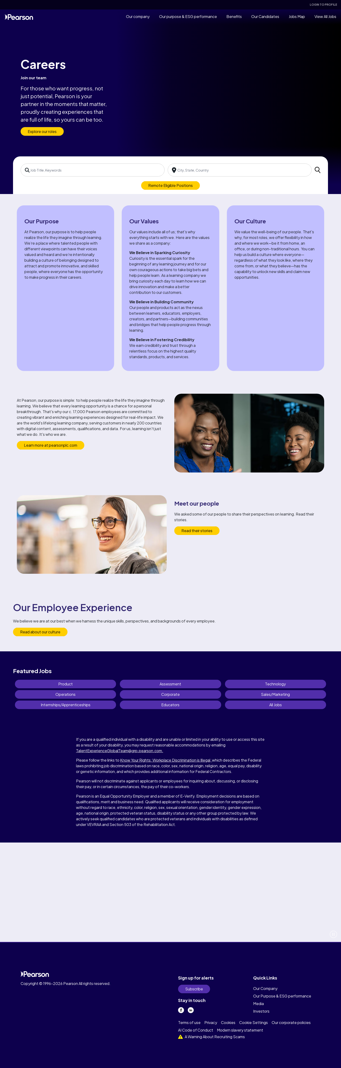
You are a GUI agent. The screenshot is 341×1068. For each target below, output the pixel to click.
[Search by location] (240, 170)
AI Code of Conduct (195, 1030)
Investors (261, 1011)
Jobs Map (297, 16)
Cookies (228, 1022)
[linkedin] (191, 1010)
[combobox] (93, 170)
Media (258, 1003)
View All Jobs (325, 16)
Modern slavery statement (240, 1030)
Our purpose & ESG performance (188, 16)
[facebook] (181, 1010)
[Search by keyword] (93, 170)
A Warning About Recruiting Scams (211, 1036)
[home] (19, 16)
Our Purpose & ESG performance (282, 995)
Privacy (210, 1022)
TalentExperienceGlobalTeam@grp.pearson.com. (119, 750)
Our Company (265, 988)
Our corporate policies (291, 1022)
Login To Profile (323, 4)
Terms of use (189, 1022)
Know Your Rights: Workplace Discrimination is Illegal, (166, 760)
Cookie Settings (253, 1022)
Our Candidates (265, 16)
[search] (317, 170)
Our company (138, 16)
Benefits (234, 16)
